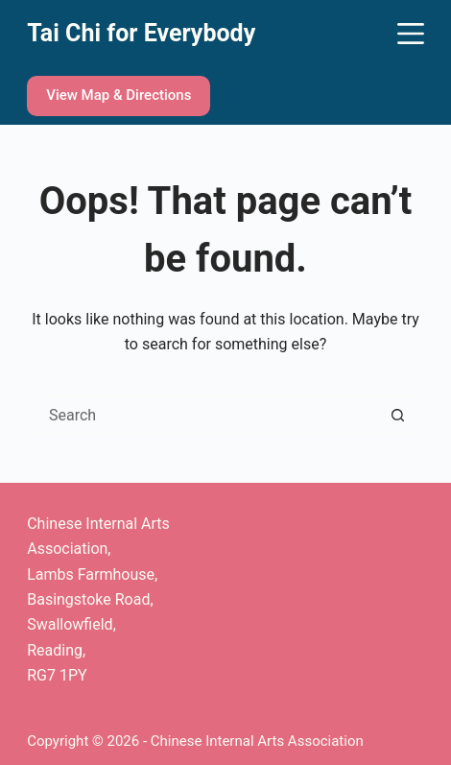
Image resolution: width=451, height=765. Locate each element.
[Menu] (410, 33)
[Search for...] (206, 415)
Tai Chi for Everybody (141, 33)
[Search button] (397, 415)
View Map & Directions (118, 95)
